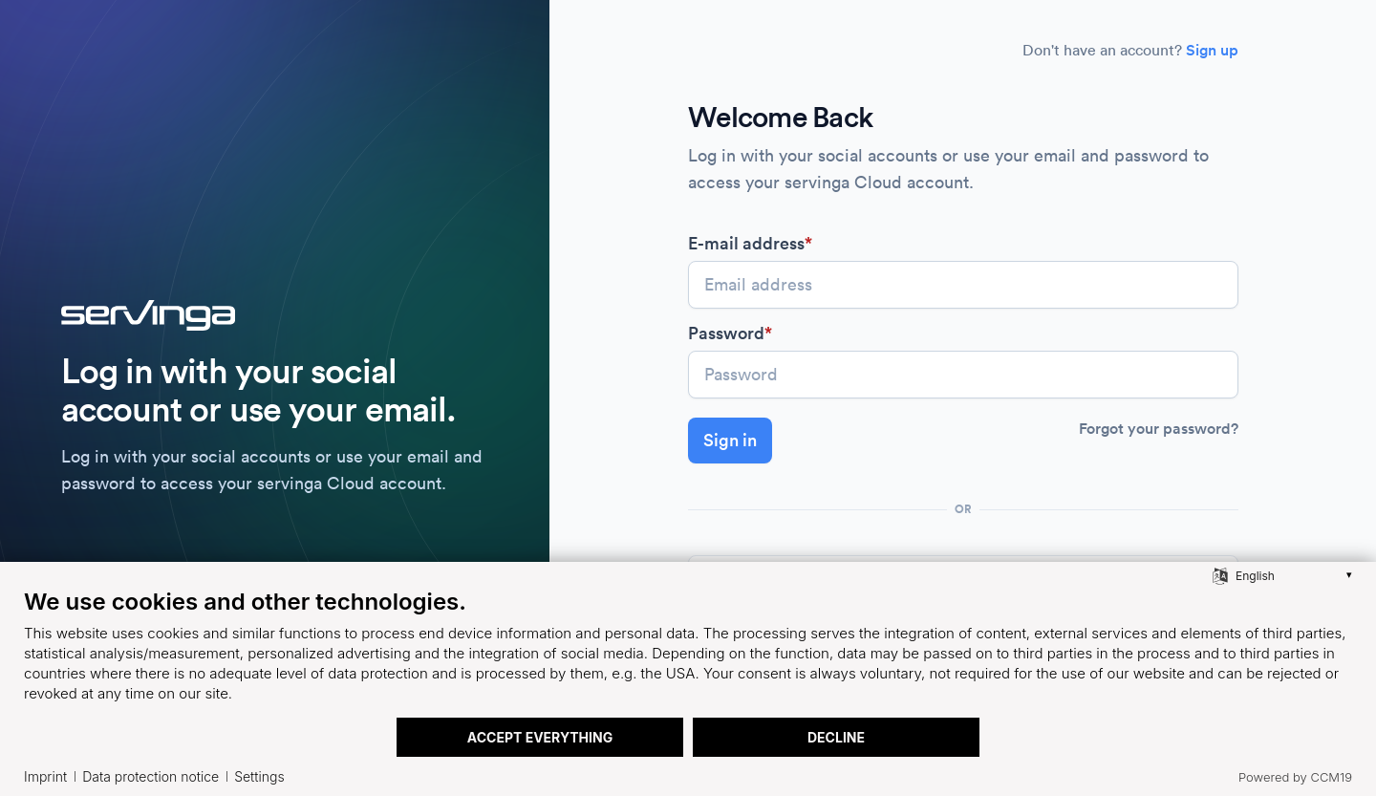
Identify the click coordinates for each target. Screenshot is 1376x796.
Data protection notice (150, 776)
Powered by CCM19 (1295, 777)
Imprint (45, 776)
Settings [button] (259, 776)
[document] (688, 652)
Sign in (730, 440)
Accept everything (540, 737)
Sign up (1212, 50)
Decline (836, 737)
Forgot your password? (1158, 429)
